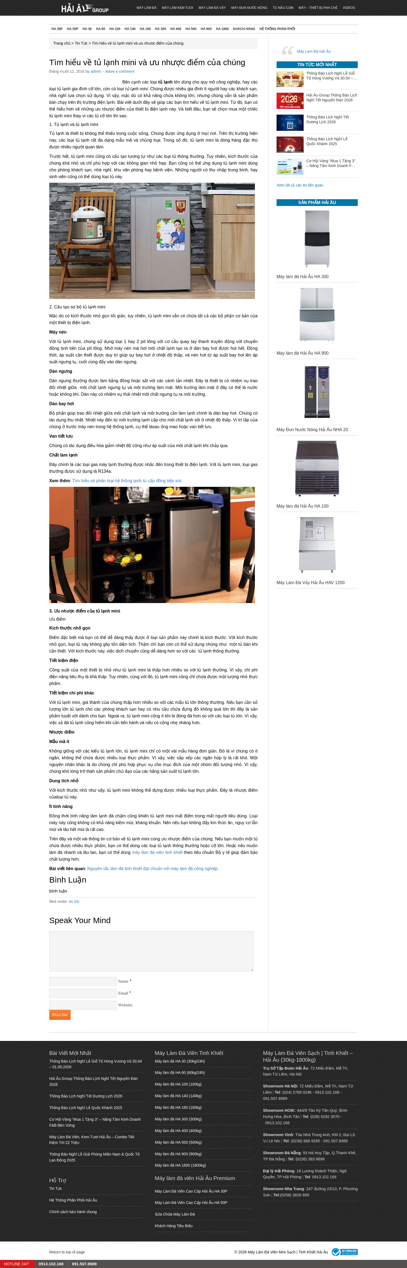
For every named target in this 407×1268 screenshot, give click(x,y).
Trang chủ (62, 43)
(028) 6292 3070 (325, 1116)
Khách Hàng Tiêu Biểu (174, 1226)
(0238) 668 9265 (305, 1141)
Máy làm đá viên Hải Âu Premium (195, 1178)
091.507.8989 (275, 1098)
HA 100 (114, 29)
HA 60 (100, 29)
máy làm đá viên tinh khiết (157, 852)
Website (125, 1005)
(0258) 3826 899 (294, 1195)
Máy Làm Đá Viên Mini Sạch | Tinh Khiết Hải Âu (85, 8)
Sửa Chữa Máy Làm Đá (175, 1214)
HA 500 (191, 29)
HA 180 (145, 29)
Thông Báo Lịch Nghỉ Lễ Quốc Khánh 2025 (85, 1108)
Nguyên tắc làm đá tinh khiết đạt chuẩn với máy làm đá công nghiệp (152, 868)
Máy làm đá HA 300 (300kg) (178, 1119)
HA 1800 (222, 29)
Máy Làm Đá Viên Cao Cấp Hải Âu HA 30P (191, 1191)
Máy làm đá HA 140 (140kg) (178, 1096)
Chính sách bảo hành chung (73, 1212)
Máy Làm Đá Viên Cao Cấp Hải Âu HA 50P (191, 1202)
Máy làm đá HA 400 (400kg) (178, 1131)
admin (96, 71)
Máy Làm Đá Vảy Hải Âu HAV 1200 (311, 582)
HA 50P (72, 29)
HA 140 (130, 29)
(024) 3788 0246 (296, 1092)
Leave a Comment (120, 71)
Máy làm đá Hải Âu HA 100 (303, 506)
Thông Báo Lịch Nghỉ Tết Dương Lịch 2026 (85, 1096)
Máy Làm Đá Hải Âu (314, 51)
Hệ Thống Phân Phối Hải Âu (73, 1200)
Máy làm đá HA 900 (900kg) (178, 1154)
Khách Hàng (244, 29)
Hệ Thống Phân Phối (277, 29)
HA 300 (160, 29)
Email (123, 993)
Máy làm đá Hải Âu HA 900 (303, 353)
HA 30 (87, 29)
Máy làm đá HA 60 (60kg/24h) (180, 1072)
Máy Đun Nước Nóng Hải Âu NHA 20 (312, 429)
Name (123, 981)
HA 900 (206, 29)
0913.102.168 (327, 1092)
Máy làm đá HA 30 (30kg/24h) (180, 1061)
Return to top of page (67, 1252)
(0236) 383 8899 (310, 1159)
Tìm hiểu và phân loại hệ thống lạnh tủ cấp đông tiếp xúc (127, 480)
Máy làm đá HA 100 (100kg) (178, 1084)
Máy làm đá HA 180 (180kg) (178, 1107)
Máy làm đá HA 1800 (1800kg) (180, 1165)
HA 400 (175, 29)
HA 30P (57, 29)
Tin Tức (81, 43)
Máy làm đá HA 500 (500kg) (178, 1142)
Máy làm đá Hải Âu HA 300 (303, 276)
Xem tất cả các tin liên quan (300, 185)
